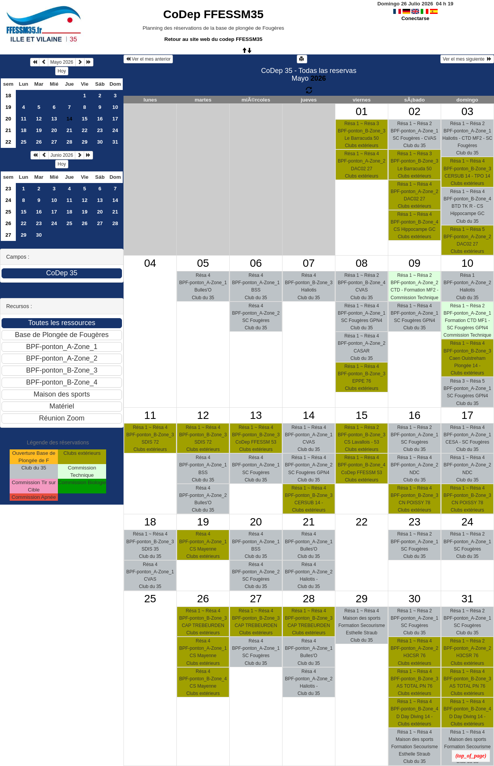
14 (115, 200)
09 (414, 263)
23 (100, 130)
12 (39, 119)
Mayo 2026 (61, 62)
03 (467, 111)
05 (203, 263)
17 (115, 119)
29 (85, 142)
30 (100, 142)
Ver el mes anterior (148, 59)
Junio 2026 (62, 155)
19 (8, 107)
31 (115, 142)
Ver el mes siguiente (467, 59)
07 (309, 263)
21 (8, 130)
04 (150, 263)
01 (361, 111)
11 (24, 119)
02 (414, 111)
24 (115, 130)
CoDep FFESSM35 (213, 14)
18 (8, 95)
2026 (318, 78)
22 (85, 130)
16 (100, 119)
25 (24, 142)
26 (39, 142)
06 (256, 263)
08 (361, 263)
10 (115, 107)
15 (85, 119)
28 (69, 142)
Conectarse (415, 18)
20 (8, 119)
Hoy (62, 71)
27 (54, 142)
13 (54, 119)
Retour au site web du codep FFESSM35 (213, 39)
